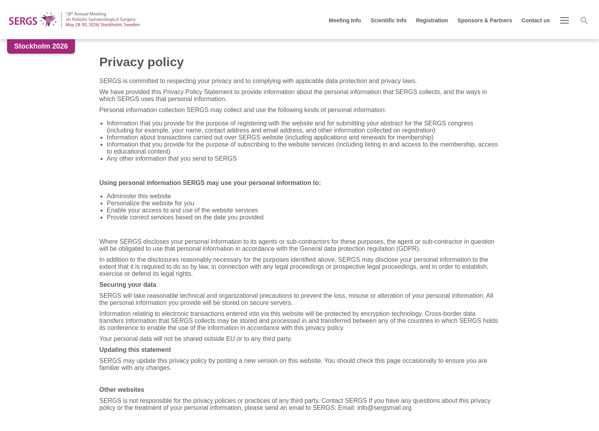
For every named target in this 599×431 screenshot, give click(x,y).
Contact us (536, 20)
